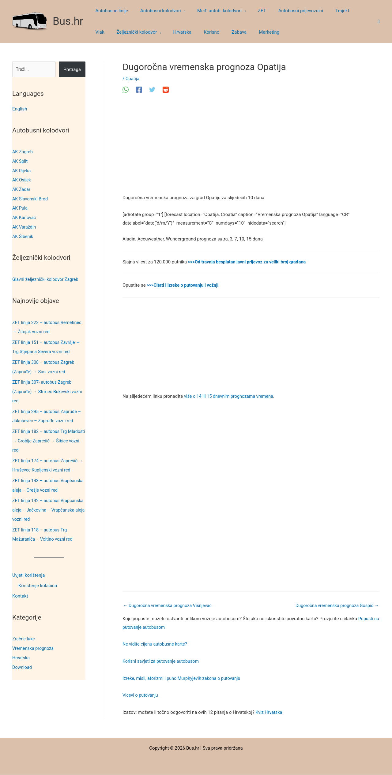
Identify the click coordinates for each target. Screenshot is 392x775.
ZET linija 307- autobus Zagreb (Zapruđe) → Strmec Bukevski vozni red (48, 388)
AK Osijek (22, 179)
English (19, 109)
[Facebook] (139, 90)
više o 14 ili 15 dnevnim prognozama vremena (230, 396)
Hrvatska (21, 649)
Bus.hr (68, 21)
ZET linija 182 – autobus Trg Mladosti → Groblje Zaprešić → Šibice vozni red (44, 436)
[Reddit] (166, 90)
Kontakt (20, 588)
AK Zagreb (23, 152)
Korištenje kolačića (37, 578)
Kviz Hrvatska (270, 713)
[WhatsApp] (126, 90)
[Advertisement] (251, 148)
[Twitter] (152, 90)
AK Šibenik (23, 234)
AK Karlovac (24, 216)
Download (22, 658)
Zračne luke (24, 631)
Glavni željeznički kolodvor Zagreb (46, 277)
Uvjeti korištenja (28, 568)
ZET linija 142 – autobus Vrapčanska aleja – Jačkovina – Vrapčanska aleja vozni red (44, 503)
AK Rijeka (22, 170)
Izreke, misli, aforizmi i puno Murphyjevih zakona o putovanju (184, 678)
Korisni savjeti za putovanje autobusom (162, 662)
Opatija (133, 78)
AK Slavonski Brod (31, 197)
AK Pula (20, 207)
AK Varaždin (24, 225)
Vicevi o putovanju (141, 696)
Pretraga (72, 69)
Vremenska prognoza (34, 640)
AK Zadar (21, 188)
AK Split (20, 161)
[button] (178, 10)
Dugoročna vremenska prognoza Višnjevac (169, 606)
